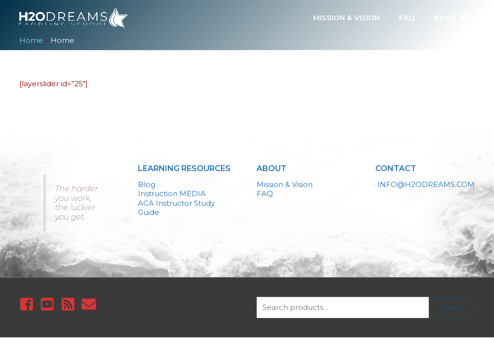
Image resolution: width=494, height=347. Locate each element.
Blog (146, 184)
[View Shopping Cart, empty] (449, 18)
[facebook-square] (28, 304)
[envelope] (91, 304)
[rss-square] (70, 304)
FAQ (265, 193)
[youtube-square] (49, 304)
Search (452, 307)
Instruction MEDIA (172, 193)
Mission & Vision (285, 184)
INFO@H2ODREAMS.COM (426, 184)
